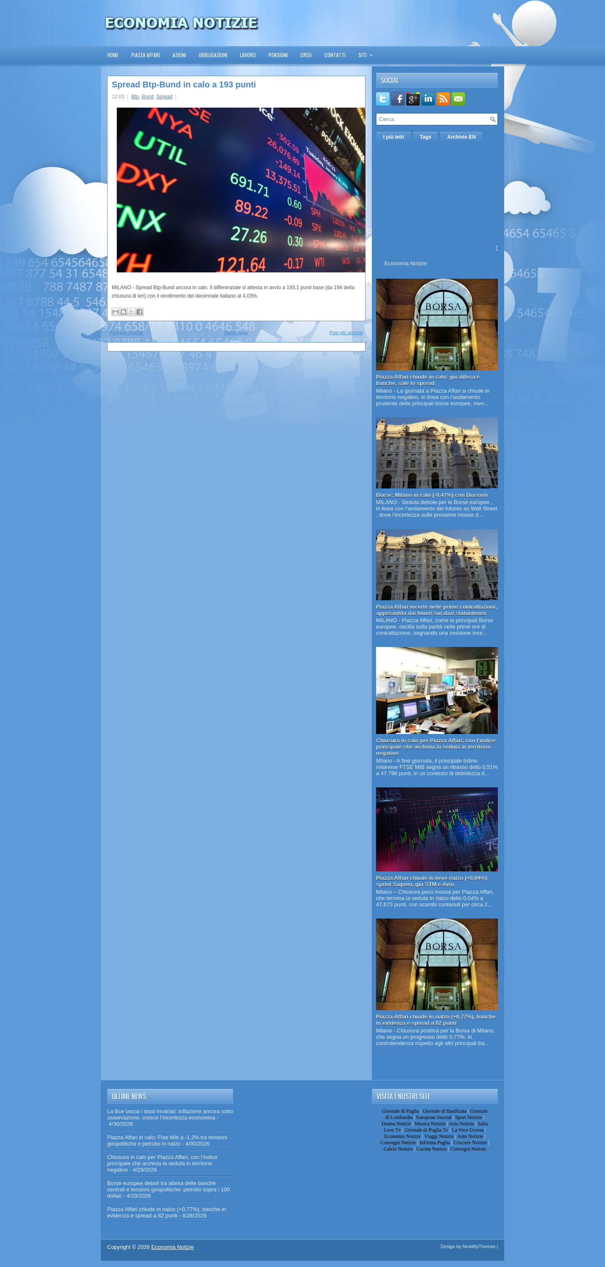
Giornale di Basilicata (445, 1111)
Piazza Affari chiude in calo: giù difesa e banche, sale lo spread (428, 380)
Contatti (335, 54)
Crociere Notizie (470, 1143)
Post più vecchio (346, 332)
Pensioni (278, 54)
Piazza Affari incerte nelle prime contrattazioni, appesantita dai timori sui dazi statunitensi (436, 610)
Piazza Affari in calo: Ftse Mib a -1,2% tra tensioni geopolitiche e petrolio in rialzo (167, 1140)
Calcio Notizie (398, 1149)
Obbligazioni (213, 54)
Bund (147, 97)
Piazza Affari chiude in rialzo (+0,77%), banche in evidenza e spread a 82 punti (436, 1020)
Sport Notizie (468, 1117)
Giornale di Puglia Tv (426, 1130)
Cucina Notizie (431, 1149)
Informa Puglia (435, 1143)
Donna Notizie (396, 1124)
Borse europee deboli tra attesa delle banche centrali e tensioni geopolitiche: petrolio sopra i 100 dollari (168, 1189)
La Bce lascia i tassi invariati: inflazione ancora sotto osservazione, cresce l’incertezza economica (170, 1114)
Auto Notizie (470, 1136)
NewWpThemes (479, 1246)
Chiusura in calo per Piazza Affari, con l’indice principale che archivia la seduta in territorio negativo (435, 746)
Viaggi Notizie (439, 1136)
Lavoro (248, 54)
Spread (164, 97)
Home (112, 54)
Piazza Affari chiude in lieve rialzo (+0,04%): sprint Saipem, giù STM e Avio (432, 881)
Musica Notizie (430, 1124)
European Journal (433, 1117)
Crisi (306, 54)
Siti (368, 52)
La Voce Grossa (468, 1130)
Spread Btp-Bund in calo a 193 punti (184, 84)
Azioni (179, 54)
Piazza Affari (145, 54)
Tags (425, 137)
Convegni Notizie (398, 1143)
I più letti (393, 137)
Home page (236, 332)
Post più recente (126, 332)
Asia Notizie (461, 1124)
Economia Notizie (405, 263)
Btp (135, 97)
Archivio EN (461, 137)
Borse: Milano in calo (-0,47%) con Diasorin (432, 495)
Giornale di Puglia (400, 1111)
